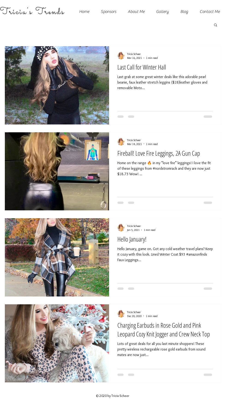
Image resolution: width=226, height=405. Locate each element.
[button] (215, 25)
